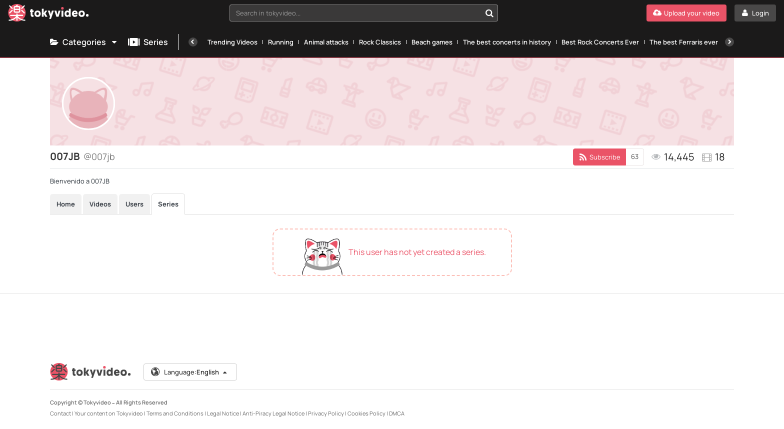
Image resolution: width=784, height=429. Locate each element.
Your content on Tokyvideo (108, 413)
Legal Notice (223, 413)
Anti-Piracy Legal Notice (273, 413)
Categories (84, 42)
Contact (60, 413)
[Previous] (193, 42)
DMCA (396, 413)
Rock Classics (380, 42)
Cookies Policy (367, 413)
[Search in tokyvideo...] (489, 13)
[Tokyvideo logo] (48, 15)
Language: (189, 372)
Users (135, 204)
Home (65, 204)
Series (148, 42)
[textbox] (355, 13)
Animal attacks (326, 42)
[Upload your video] (686, 13)
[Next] (729, 42)
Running (281, 42)
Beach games (432, 42)
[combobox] (364, 13)
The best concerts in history (507, 42)
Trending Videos (233, 42)
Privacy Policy (326, 413)
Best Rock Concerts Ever (600, 42)
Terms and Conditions (175, 413)
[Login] (755, 13)
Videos (100, 204)
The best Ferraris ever (684, 42)
